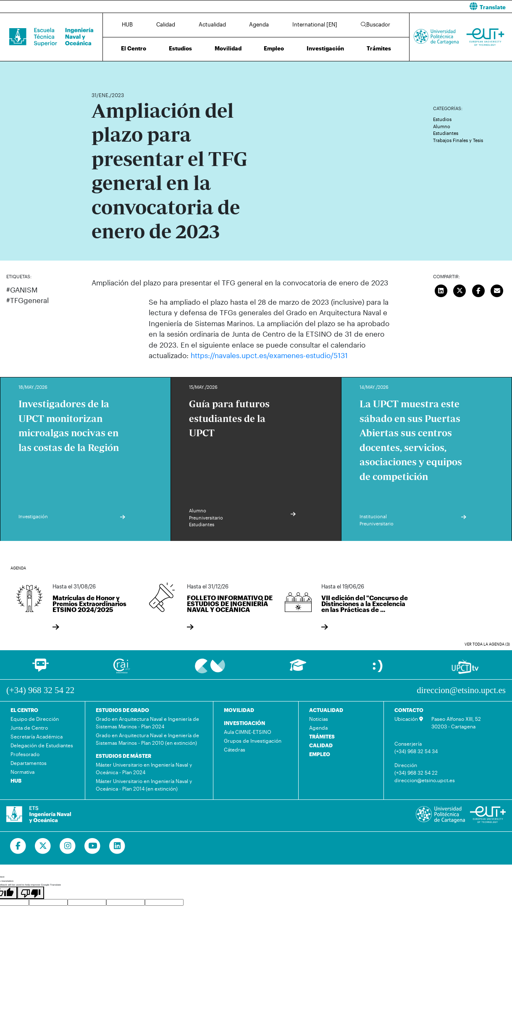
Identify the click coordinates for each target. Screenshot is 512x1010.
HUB (127, 24)
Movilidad (228, 48)
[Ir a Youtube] (93, 846)
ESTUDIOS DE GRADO (122, 710)
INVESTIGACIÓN (244, 723)
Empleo (274, 48)
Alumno (441, 126)
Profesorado (25, 754)
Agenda (259, 24)
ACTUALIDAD (326, 710)
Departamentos (29, 763)
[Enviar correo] (497, 289)
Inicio (98, 70)
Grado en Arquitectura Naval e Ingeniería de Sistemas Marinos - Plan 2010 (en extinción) (147, 739)
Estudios (180, 48)
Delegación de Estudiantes (42, 745)
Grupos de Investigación (252, 741)
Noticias (318, 719)
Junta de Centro (29, 727)
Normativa (22, 772)
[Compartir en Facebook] (478, 289)
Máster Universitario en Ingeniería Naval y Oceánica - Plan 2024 (144, 768)
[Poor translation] (30, 892)
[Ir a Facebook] (18, 846)
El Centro (133, 48)
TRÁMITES (322, 736)
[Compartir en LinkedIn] (441, 289)
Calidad (165, 24)
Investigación (325, 48)
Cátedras (234, 749)
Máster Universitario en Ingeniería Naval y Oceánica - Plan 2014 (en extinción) (144, 784)
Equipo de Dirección (35, 719)
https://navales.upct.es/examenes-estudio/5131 (269, 355)
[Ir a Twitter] (43, 846)
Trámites (379, 48)
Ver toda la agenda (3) (487, 644)
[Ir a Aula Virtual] (298, 668)
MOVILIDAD (239, 710)
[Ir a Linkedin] (117, 846)
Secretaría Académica (37, 736)
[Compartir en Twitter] (459, 289)
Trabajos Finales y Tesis (458, 140)
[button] (387, 6)
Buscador (375, 24)
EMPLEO (319, 754)
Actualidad (212, 24)
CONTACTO (408, 710)
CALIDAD (321, 745)
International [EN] (314, 24)
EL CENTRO (24, 710)
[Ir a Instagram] (68, 846)
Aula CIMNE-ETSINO (247, 732)
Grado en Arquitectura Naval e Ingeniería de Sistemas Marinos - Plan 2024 (147, 722)
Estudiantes (445, 133)
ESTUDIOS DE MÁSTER (123, 756)
